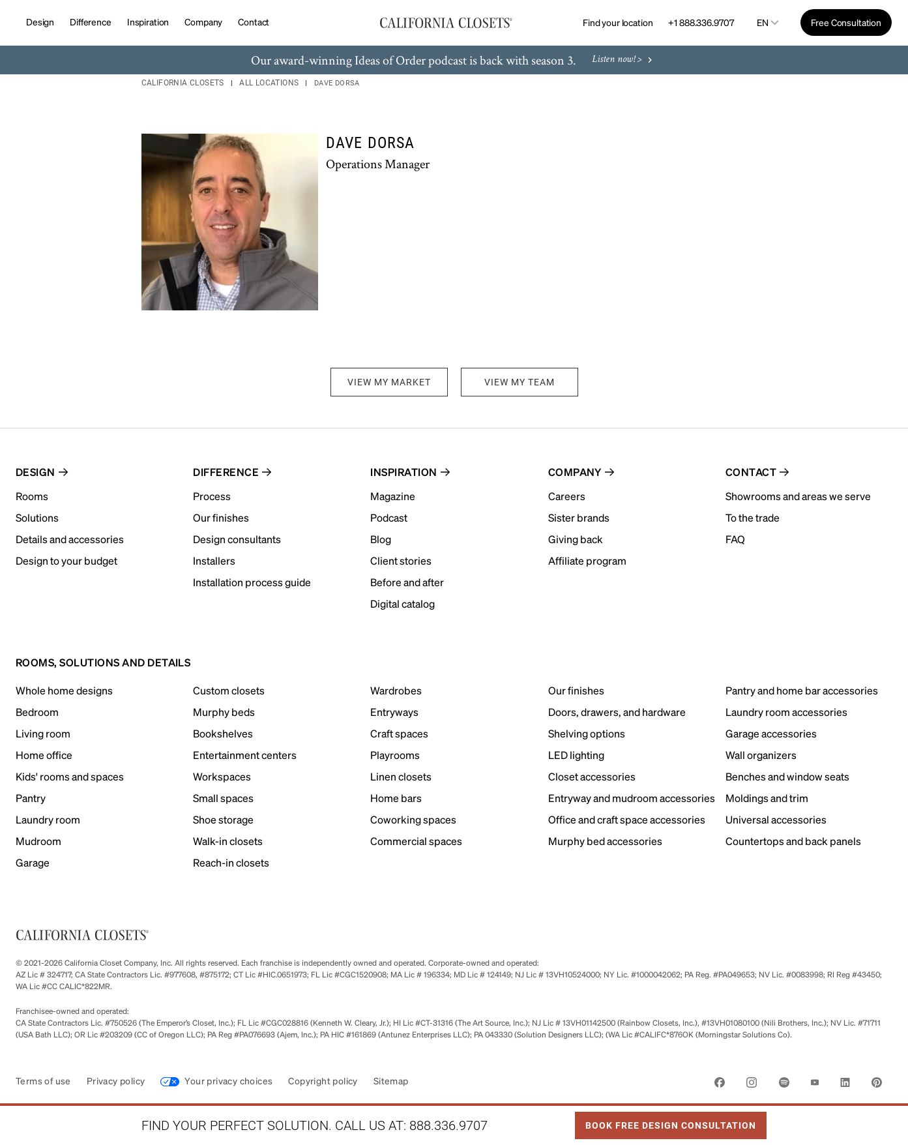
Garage (33, 862)
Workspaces (222, 776)
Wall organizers (761, 755)
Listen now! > (623, 60)
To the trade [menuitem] (752, 517)
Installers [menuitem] (214, 560)
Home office (44, 755)
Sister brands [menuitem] (578, 517)
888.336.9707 (448, 1125)
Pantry (31, 798)
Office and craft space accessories (626, 819)
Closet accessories (592, 776)
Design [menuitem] (35, 472)
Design (40, 21)
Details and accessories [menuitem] (70, 539)
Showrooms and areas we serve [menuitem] (798, 496)
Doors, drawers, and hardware (617, 712)
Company (203, 21)
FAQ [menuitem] (735, 539)
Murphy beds (224, 712)
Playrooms (395, 755)
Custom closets (229, 690)
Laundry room (48, 819)
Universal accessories (776, 819)
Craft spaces (399, 733)
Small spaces (223, 798)
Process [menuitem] (212, 496)
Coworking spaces (413, 819)
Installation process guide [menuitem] (252, 582)
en (763, 22)
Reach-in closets (231, 862)
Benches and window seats (787, 776)
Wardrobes (396, 690)
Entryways (394, 712)
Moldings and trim (766, 798)
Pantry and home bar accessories (801, 690)
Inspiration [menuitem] (403, 472)
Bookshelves (223, 733)
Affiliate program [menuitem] (587, 560)
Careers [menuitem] (566, 496)
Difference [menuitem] (226, 472)
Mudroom (38, 841)
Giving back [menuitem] (575, 539)
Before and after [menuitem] (407, 582)
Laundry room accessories (786, 712)
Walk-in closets (228, 841)
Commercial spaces (416, 841)
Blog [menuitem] (380, 539)
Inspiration (148, 21)
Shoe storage (223, 819)
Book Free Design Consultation (665, 1121)
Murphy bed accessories (605, 841)
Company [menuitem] (575, 472)
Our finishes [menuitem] (221, 517)
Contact (253, 21)
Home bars (396, 798)
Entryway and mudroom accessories (631, 798)
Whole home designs (64, 690)
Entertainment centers (245, 755)
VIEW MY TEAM (519, 382)
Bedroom (37, 712)
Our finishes (576, 690)
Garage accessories (771, 733)
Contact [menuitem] (750, 472)
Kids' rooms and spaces (70, 776)
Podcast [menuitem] (388, 517)
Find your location (617, 22)
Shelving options (586, 733)
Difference (90, 21)
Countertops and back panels (793, 841)
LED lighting (576, 755)
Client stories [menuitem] (401, 560)
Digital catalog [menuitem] (402, 603)
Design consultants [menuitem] (237, 539)
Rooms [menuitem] (32, 496)
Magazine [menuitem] (392, 496)
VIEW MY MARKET (389, 382)
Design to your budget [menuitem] (66, 560)
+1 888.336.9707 (700, 22)
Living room (43, 733)
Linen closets (401, 776)
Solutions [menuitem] (37, 517)
